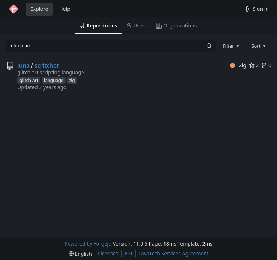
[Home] (14, 9)
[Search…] (209, 46)
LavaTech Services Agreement (173, 253)
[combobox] (232, 46)
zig (72, 80)
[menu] (80, 253)
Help (64, 8)
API (128, 253)
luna (23, 65)
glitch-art (28, 80)
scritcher (47, 65)
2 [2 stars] (254, 65)
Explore (39, 8)
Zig (238, 65)
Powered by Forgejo (88, 243)
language (53, 80)
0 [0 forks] (266, 65)
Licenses (108, 253)
